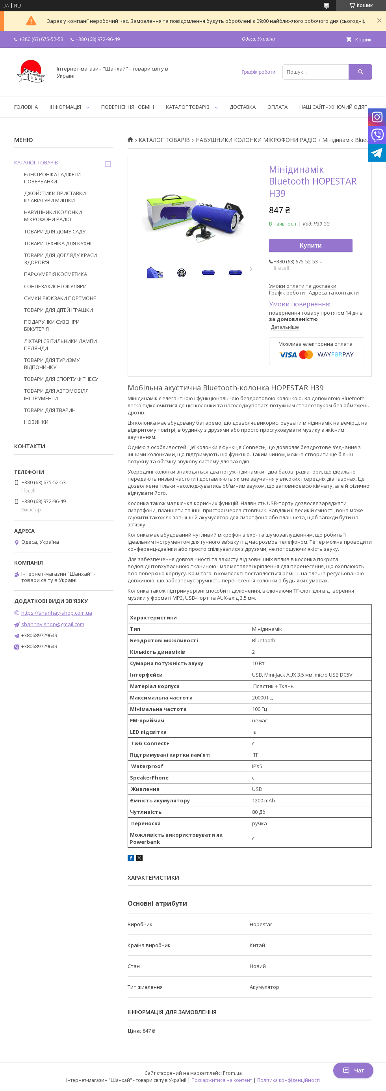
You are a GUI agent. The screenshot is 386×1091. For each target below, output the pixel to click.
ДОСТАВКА (243, 106)
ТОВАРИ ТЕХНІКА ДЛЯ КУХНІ (57, 243)
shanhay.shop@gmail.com (52, 624)
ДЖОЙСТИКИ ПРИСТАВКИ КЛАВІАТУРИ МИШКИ (55, 197)
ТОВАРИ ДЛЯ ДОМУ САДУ (54, 231)
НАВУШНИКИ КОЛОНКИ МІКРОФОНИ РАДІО (256, 140)
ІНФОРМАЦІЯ (65, 106)
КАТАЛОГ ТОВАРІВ (188, 106)
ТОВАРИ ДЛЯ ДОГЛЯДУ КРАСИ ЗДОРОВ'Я (60, 259)
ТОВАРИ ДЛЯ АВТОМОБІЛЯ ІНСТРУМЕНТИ (56, 394)
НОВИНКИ (36, 421)
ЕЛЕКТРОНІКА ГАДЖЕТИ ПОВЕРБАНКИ (52, 178)
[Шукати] (360, 72)
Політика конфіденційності (288, 1080)
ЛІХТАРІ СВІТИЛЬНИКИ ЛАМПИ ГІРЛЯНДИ (60, 345)
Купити (311, 245)
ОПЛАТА (277, 106)
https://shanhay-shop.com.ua (56, 613)
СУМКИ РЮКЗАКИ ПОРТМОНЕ (60, 298)
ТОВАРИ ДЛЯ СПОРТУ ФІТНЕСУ (61, 378)
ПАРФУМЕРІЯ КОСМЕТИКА (55, 274)
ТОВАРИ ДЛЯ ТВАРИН (50, 410)
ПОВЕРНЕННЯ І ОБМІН (127, 106)
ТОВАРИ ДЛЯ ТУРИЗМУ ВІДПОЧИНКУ (52, 363)
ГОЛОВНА (26, 106)
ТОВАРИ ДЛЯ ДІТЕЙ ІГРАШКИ (58, 309)
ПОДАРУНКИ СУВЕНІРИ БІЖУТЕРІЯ (52, 325)
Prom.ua (232, 1073)
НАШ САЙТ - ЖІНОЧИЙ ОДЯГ (333, 106)
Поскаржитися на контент (221, 1080)
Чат (353, 1070)
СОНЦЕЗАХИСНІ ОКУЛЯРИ (55, 286)
